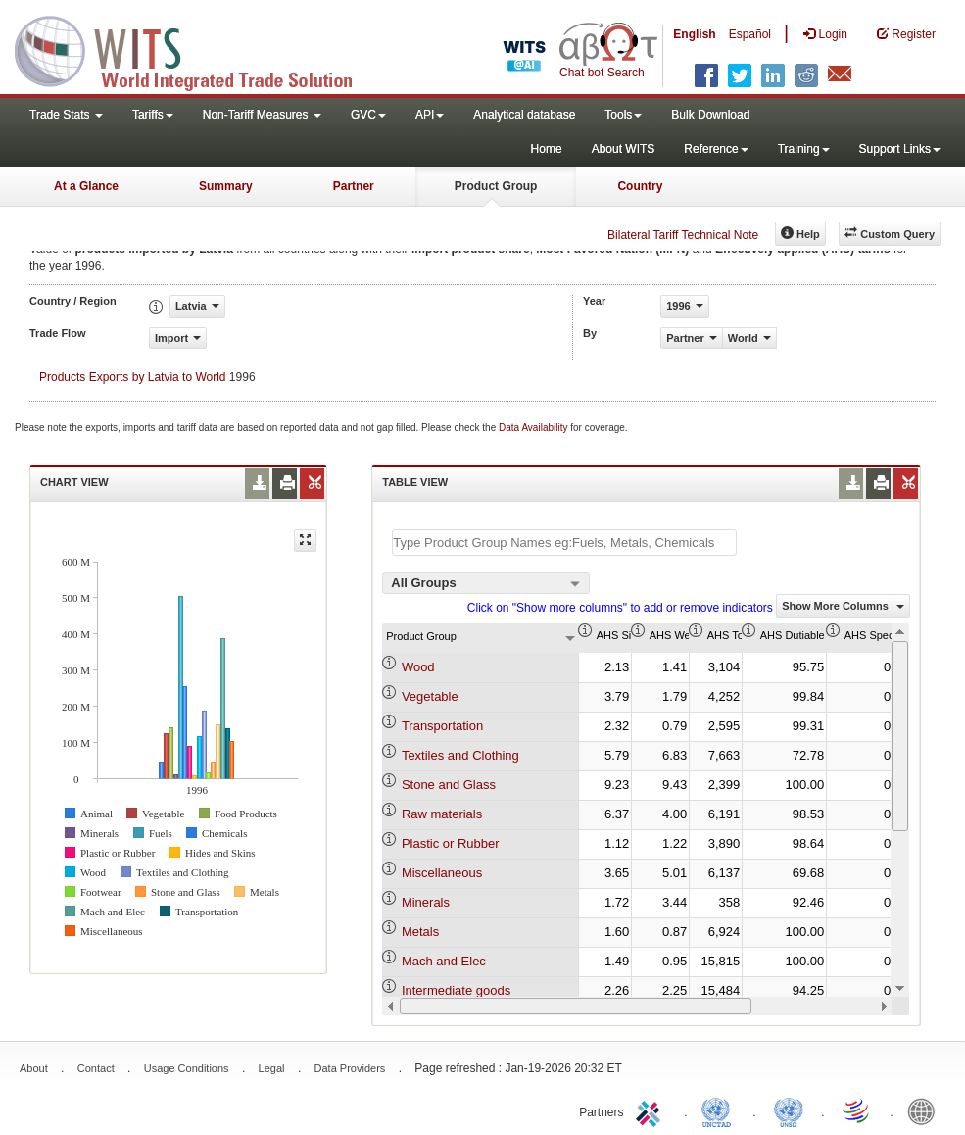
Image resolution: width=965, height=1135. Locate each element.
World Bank (925, 1110)
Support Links (900, 149)
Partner (353, 186)
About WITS (623, 149)
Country (639, 186)
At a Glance (86, 186)
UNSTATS (788, 1110)
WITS (196, 49)
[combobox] (486, 583)
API (429, 115)
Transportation (442, 725)
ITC (651, 1110)
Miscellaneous (442, 872)
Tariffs (152, 115)
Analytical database (524, 115)
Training (804, 149)
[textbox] (564, 542)
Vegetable (430, 696)
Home (546, 149)
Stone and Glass (449, 784)
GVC (368, 115)
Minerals (426, 902)
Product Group (496, 186)
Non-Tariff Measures (262, 115)
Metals (420, 931)
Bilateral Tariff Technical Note (682, 235)
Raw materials (442, 814)
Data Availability (534, 427)
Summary (226, 186)
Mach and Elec (444, 961)
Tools (623, 115)
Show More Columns (843, 606)
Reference (716, 149)
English (694, 34)
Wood (418, 667)
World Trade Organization (857, 1110)
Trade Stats (66, 115)
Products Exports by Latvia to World (132, 377)
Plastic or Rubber (451, 843)
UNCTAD (720, 1110)
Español (750, 34)
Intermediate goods (456, 990)
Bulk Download (710, 115)
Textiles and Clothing (460, 755)
